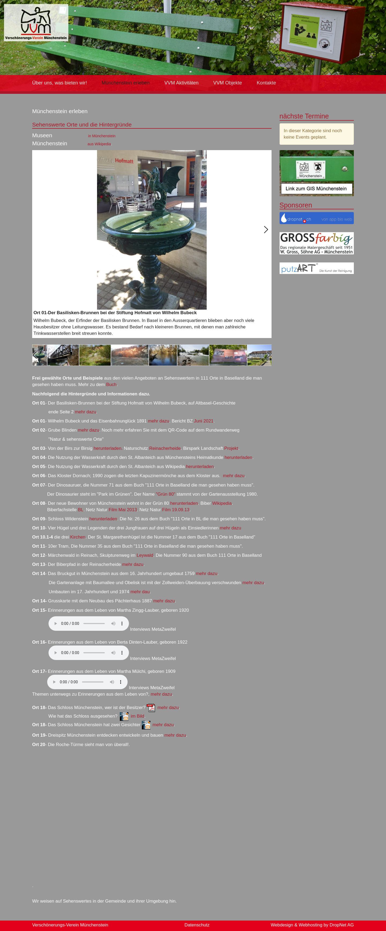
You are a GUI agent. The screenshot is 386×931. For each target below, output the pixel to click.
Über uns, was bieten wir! (59, 83)
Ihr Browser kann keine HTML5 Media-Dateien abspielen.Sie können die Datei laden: (89, 623)
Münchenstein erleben (126, 83)
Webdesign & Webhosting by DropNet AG (312, 925)
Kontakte (266, 83)
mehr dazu (85, 411)
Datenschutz (196, 925)
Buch (110, 384)
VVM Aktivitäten (181, 83)
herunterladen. (108, 448)
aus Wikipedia (99, 144)
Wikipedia (222, 503)
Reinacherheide (165, 448)
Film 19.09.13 (176, 509)
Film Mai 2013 (123, 509)
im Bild (137, 716)
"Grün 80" (165, 494)
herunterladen (239, 457)
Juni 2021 (204, 421)
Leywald (145, 555)
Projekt (231, 448)
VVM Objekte (227, 83)
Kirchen (78, 537)
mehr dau (140, 591)
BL (81, 509)
